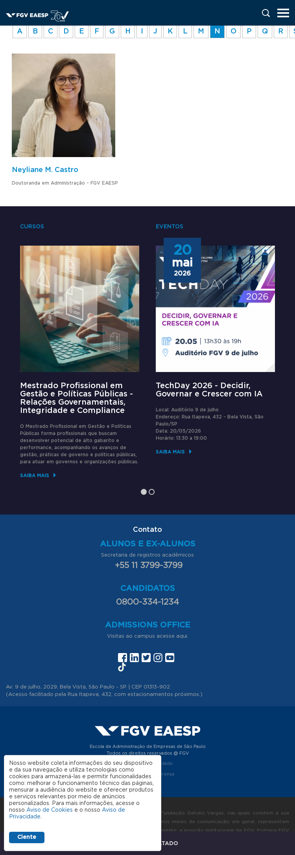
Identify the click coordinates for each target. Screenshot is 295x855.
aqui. (182, 636)
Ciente (26, 837)
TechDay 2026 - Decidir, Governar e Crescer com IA (209, 390)
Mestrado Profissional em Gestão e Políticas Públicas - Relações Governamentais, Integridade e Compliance (76, 398)
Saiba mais (34, 475)
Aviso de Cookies (49, 810)
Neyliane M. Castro (45, 170)
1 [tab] (144, 492)
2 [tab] (152, 492)
